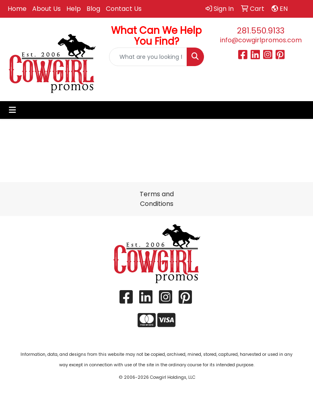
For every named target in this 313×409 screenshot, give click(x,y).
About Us (46, 8)
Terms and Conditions (157, 198)
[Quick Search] (148, 57)
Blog (93, 8)
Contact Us (124, 8)
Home (17, 8)
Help (73, 8)
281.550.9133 (260, 30)
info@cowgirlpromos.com (261, 40)
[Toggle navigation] (12, 110)
